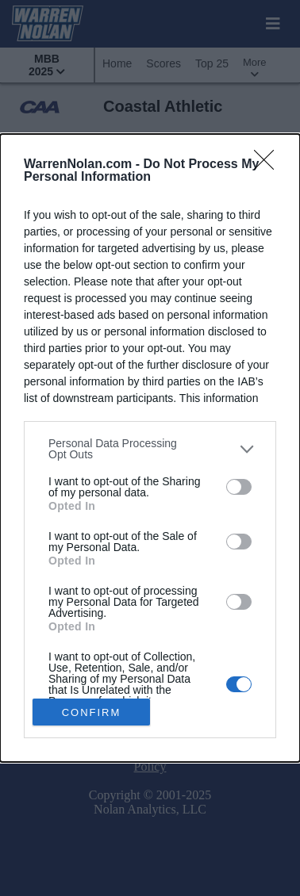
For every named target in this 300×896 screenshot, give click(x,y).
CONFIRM (91, 712)
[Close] (269, 165)
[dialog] (150, 448)
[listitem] (150, 449)
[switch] (239, 486)
